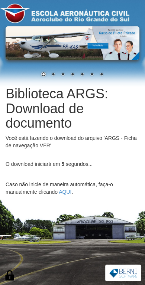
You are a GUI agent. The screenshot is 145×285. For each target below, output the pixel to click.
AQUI (65, 192)
